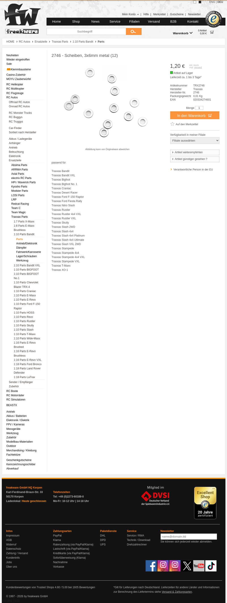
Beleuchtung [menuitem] (16, 151)
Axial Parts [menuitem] (17, 173)
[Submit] (134, 31)
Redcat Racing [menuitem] (20, 203)
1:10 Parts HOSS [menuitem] (24, 312)
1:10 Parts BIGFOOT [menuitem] (26, 269)
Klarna (57, 540)
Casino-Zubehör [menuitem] (16, 74)
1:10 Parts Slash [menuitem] (24, 329)
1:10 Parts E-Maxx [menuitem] (25, 295)
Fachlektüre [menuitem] (13, 454)
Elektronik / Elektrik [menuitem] (17, 420)
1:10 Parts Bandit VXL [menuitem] (27, 265)
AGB (9, 540)
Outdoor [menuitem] (11, 446)
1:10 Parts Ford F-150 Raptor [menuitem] (27, 306)
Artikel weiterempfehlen (187, 152)
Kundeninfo (13, 557)
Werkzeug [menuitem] (22, 260)
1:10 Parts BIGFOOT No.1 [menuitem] (26, 276)
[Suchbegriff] (86, 31)
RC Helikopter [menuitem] (14, 84)
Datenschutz (13, 548)
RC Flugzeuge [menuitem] (15, 93)
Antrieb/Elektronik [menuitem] (26, 243)
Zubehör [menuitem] (14, 386)
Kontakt (192, 21)
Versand (154, 21)
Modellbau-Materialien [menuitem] (19, 441)
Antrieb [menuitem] (13, 147)
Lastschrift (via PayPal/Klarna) (71, 548)
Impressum (12, 535)
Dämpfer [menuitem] (21, 247)
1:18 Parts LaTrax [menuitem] (24, 377)
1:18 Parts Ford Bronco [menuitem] (28, 364)
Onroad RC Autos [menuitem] (19, 106)
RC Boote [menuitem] (12, 391)
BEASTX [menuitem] (11, 405)
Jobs (9, 562)
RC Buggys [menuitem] (16, 117)
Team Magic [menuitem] (18, 212)
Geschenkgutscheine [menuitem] (19, 460)
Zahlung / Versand (17, 553)
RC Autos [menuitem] (12, 97)
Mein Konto (130, 14)
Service (115, 21)
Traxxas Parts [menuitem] (19, 216)
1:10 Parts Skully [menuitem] (24, 325)
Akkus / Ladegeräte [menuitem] (20, 138)
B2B (173, 21)
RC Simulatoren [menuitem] (15, 399)
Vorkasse (58, 566)
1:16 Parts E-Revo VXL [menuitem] (28, 360)
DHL (103, 535)
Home (56, 21)
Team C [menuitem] (16, 208)
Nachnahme (60, 562)
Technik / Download (138, 540)
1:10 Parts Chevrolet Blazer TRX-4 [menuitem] (26, 284)
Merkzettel (159, 14)
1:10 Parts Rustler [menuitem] (24, 321)
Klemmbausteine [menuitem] (18, 69)
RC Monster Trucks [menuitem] (20, 112)
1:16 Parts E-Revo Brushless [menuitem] (25, 353)
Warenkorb (183, 33)
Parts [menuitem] (19, 239)
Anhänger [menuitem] (15, 143)
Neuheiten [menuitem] (12, 55)
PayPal (57, 535)
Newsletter (194, 14)
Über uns (11, 566)
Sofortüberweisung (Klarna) (69, 557)
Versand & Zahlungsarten (177, 591)
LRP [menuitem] (14, 199)
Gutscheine (177, 14)
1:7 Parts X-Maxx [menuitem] (24, 221)
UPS (103, 544)
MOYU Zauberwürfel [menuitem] (18, 79)
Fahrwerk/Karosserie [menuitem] (28, 252)
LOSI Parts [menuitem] (18, 195)
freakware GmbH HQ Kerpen (24, 487)
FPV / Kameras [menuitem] (15, 424)
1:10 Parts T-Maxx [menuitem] (25, 334)
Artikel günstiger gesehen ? (189, 159)
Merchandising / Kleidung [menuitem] (21, 450)
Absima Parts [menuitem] (19, 165)
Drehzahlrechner (137, 544)
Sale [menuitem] (9, 63)
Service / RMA (135, 535)
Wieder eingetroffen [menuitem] (18, 59)
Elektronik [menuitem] (15, 156)
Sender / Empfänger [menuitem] (21, 382)
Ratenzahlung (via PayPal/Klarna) (73, 544)
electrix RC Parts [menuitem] (21, 178)
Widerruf (11, 544)
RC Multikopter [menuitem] (15, 88)
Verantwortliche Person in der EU (193, 169)
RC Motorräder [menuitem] (15, 395)
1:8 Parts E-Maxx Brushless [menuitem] (24, 228)
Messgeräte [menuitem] (13, 429)
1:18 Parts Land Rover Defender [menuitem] (27, 370)
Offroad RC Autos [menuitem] (19, 102)
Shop (76, 21)
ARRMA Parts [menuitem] (19, 169)
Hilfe (146, 14)
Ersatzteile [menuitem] (15, 160)
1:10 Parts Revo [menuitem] (23, 317)
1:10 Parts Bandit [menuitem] (24, 234)
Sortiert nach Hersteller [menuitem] (22, 132)
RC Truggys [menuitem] (16, 121)
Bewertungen (87, 587)
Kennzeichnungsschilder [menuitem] (21, 464)
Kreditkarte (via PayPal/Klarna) (71, 553)
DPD (103, 540)
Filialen (134, 21)
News (95, 21)
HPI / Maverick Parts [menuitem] (23, 182)
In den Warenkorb (194, 115)
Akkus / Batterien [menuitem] (16, 416)
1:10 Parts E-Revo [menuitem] (25, 299)
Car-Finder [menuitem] (15, 128)
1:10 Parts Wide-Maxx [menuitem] (27, 338)
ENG (212, 2)
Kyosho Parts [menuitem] (19, 186)
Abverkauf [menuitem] (12, 468)
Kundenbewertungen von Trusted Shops (30, 587)
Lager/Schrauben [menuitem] (26, 256)
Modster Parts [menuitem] (19, 190)
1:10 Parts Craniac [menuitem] (25, 291)
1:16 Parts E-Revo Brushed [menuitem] (25, 345)
